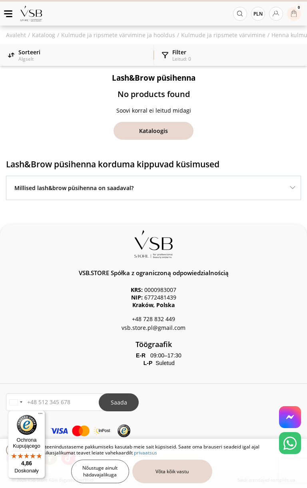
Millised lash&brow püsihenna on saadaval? (74, 188)
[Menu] (40, 415)
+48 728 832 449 (153, 319)
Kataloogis (153, 131)
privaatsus (145, 452)
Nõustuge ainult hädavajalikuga (100, 471)
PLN (258, 13)
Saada (119, 402)
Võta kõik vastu (172, 471)
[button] (15, 402)
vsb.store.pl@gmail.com (153, 327)
